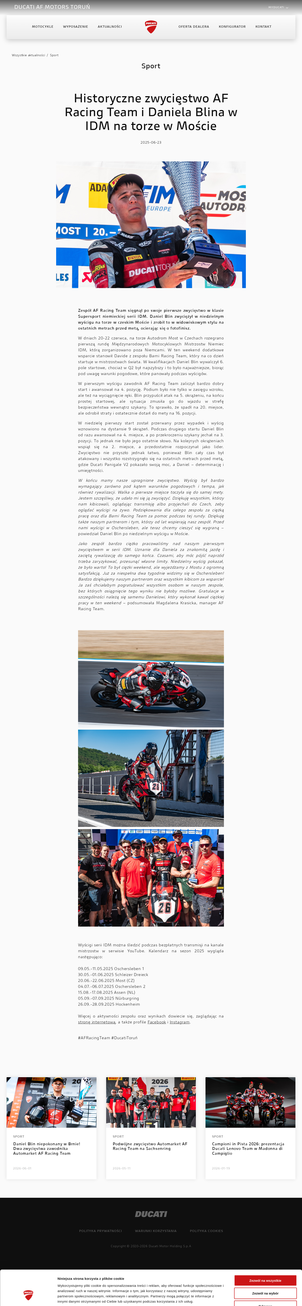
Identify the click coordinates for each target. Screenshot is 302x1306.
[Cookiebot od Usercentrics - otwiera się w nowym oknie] (28, 1297)
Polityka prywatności (100, 1231)
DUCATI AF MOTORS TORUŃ (52, 7)
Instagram (180, 1023)
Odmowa (265, 1278)
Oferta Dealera (194, 27)
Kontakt (264, 27)
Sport (54, 55)
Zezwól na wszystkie (265, 1252)
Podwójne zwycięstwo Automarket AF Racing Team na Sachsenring (150, 1146)
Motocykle (43, 27)
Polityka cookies (206, 1231)
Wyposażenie (75, 27)
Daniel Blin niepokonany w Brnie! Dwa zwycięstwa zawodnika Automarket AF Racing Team (46, 1149)
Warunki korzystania (156, 1231)
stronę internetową (96, 1023)
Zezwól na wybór (265, 1265)
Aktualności (110, 27)
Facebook (157, 1023)
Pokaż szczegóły (234, 1297)
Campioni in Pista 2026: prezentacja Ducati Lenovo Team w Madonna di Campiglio (248, 1149)
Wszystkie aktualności (28, 55)
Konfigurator (232, 27)
